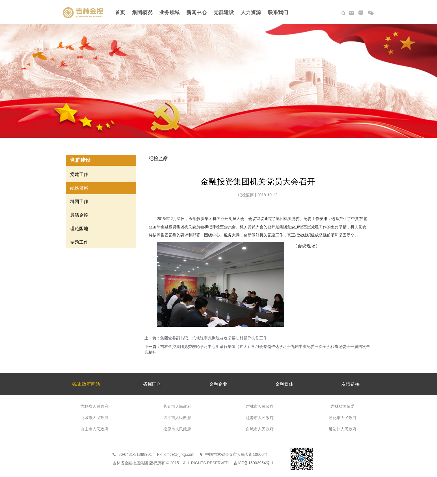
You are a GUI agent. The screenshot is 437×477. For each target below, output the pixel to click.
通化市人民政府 (342, 417)
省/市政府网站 (86, 384)
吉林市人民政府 (260, 406)
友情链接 (350, 384)
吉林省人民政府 (94, 406)
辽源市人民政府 (260, 417)
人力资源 (251, 12)
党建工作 (79, 174)
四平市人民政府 (177, 417)
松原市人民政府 (177, 429)
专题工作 (79, 242)
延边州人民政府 (342, 429)
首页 (120, 12)
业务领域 (169, 12)
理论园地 (79, 228)
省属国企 (152, 384)
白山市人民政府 (94, 429)
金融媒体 (284, 384)
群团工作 (79, 201)
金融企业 (218, 384)
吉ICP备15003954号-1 (253, 463)
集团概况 (142, 12)
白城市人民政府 (94, 417)
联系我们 (278, 12)
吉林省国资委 (342, 406)
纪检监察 (79, 188)
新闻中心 (196, 12)
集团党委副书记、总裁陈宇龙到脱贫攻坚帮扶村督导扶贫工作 (213, 338)
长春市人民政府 (177, 406)
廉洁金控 (79, 215)
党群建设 (223, 12)
